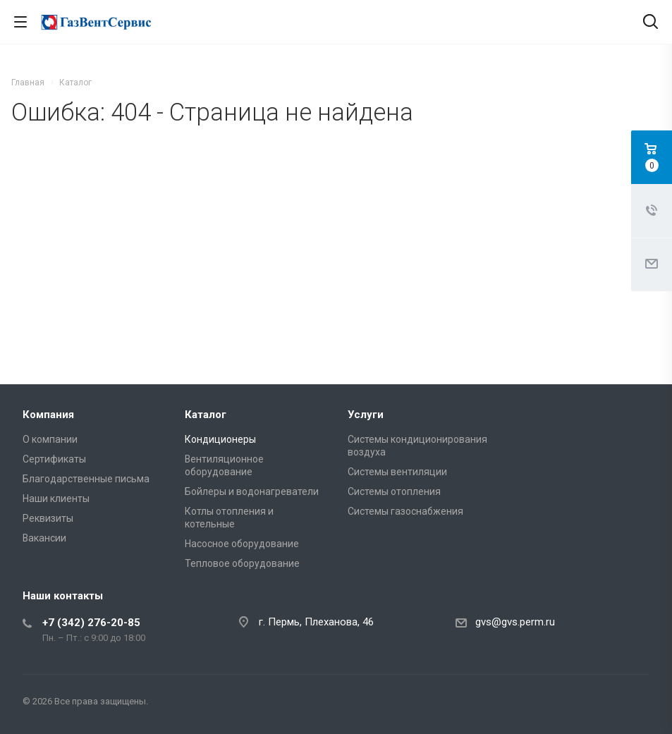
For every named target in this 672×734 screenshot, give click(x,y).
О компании (50, 439)
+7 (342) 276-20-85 (91, 622)
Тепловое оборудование (242, 563)
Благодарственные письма (86, 478)
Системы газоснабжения (405, 511)
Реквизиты (48, 518)
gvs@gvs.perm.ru (515, 622)
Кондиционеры (220, 439)
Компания (48, 414)
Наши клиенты (56, 498)
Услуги (366, 414)
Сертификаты (54, 459)
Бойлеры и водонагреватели (252, 491)
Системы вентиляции (397, 471)
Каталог (205, 414)
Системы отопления (394, 491)
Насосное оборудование (242, 543)
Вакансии (44, 538)
